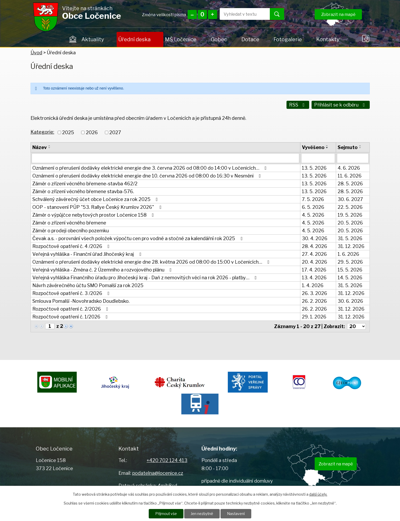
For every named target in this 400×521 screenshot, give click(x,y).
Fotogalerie (287, 39)
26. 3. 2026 (314, 293)
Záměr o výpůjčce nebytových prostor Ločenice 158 (94, 214)
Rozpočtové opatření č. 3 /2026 (72, 293)
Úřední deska (134, 39)
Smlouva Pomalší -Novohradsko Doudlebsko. (81, 301)
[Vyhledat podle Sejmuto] (353, 158)
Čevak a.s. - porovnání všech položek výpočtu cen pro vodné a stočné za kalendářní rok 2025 (138, 238)
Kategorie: (42, 131)
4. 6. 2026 (349, 167)
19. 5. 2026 (350, 214)
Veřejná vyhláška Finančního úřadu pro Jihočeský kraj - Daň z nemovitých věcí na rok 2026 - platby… (145, 277)
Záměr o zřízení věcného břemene (69, 222)
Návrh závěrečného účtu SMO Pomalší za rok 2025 (88, 285)
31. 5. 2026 (350, 238)
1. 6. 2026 (348, 254)
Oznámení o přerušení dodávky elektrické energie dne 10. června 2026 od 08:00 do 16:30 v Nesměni (147, 175)
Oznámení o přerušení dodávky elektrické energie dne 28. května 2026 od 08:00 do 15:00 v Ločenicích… (152, 261)
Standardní (202, 14)
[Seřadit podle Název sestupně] (49, 147)
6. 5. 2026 (313, 207)
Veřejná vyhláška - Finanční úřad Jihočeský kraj (87, 254)
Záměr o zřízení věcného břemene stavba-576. (83, 191)
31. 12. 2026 (351, 246)
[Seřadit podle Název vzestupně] (49, 145)
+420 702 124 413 (167, 460)
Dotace (250, 39)
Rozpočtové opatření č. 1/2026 (71, 316)
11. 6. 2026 (350, 175)
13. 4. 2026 (314, 277)
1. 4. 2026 (313, 285)
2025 (68, 132)
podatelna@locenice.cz (157, 472)
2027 (115, 132)
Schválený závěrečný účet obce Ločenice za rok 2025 (96, 199)
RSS (297, 105)
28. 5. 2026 (350, 183)
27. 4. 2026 (314, 254)
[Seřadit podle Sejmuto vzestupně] (360, 145)
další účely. (318, 494)
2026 (92, 132)
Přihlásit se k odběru (340, 105)
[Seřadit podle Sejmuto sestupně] (360, 147)
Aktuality (92, 39)
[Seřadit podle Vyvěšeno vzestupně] (327, 145)
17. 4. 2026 (314, 269)
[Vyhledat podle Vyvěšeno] (318, 158)
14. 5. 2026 (350, 277)
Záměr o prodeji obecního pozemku (70, 230)
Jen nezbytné (202, 513)
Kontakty (327, 39)
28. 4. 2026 (314, 246)
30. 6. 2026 (350, 301)
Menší (192, 14)
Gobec (219, 39)
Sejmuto (347, 147)
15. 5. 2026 (350, 269)
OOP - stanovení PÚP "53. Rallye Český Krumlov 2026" (97, 207)
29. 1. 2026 (314, 316)
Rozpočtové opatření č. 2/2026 (71, 308)
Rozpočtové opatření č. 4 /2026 (72, 246)
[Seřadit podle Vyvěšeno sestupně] (327, 147)
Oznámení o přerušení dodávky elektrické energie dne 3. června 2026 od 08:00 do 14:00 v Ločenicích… (150, 167)
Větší (212, 14)
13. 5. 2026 (314, 167)
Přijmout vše (166, 513)
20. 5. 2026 (350, 222)
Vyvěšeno (313, 147)
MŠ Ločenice (180, 39)
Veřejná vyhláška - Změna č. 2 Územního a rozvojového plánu (103, 269)
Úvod (73, 39)
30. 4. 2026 (314, 238)
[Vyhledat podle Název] (165, 158)
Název (39, 147)
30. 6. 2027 (350, 199)
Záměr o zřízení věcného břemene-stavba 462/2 (85, 183)
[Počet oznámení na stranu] (356, 326)
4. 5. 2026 (313, 214)
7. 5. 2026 (313, 199)
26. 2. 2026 (314, 301)
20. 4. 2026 (314, 261)
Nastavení (236, 513)
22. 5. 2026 (350, 207)
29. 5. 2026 (350, 261)
